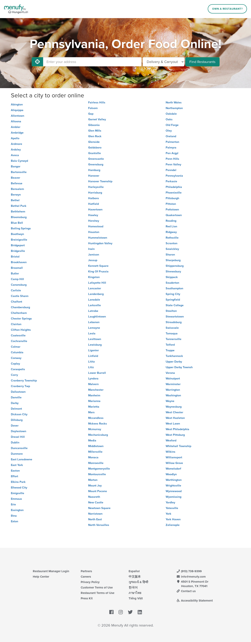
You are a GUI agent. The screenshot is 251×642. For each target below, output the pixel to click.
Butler (15, 273)
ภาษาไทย (135, 593)
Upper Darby (174, 361)
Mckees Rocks (97, 423)
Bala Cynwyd (19, 161)
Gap (90, 113)
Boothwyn (17, 234)
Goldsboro (94, 147)
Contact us (186, 591)
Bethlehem (18, 211)
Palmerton (172, 142)
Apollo (15, 138)
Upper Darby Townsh (179, 367)
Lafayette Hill (97, 282)
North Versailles (98, 525)
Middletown (95, 446)
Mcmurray (94, 429)
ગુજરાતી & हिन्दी (138, 582)
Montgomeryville (99, 468)
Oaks (169, 119)
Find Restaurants (202, 62)
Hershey (93, 221)
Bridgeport (18, 245)
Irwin (91, 249)
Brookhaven (19, 262)
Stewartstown (175, 316)
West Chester (174, 412)
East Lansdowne (21, 459)
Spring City (173, 294)
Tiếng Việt (136, 598)
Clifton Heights (21, 330)
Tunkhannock (174, 356)
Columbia (17, 352)
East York (17, 465)
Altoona (16, 121)
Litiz (91, 367)
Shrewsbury (173, 271)
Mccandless (95, 418)
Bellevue (16, 183)
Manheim (94, 395)
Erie (13, 504)
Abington (17, 104)
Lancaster (94, 288)
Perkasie (171, 181)
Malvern (93, 384)
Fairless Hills (96, 102)
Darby (15, 403)
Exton (14, 521)
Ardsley (16, 149)
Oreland (171, 136)
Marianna (94, 401)
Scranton (171, 243)
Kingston (94, 277)
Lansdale (94, 299)
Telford (170, 344)
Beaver (15, 177)
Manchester (95, 390)
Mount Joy (95, 485)
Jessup (92, 260)
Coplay (15, 363)
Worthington (174, 480)
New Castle (95, 502)
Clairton (16, 324)
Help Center (41, 576)
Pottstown (172, 209)
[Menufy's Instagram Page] (121, 612)
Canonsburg (19, 284)
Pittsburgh (172, 198)
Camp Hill (17, 279)
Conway (16, 358)
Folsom (93, 108)
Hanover (93, 175)
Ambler (15, 127)
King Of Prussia (98, 271)
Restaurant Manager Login (51, 571)
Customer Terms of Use (97, 587)
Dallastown (18, 392)
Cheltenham (19, 313)
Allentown (17, 115)
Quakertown (174, 215)
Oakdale (171, 113)
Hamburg (94, 170)
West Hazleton (175, 418)
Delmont (16, 408)
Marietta (93, 406)
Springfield (173, 299)
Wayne (170, 401)
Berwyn (16, 194)
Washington (173, 395)
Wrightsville (173, 485)
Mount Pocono (97, 491)
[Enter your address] (92, 61)
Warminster (173, 384)
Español (134, 571)
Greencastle (96, 159)
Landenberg (96, 294)
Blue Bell (17, 223)
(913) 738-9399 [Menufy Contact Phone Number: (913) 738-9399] (189, 571)
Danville (16, 397)
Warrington (173, 390)
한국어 (133, 587)
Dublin (15, 442)
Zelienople (173, 525)
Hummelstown (97, 237)
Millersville (95, 451)
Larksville (94, 305)
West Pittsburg (175, 435)
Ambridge (17, 132)
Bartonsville (19, 172)
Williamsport (174, 457)
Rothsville (172, 237)
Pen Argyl (172, 153)
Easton (15, 470)
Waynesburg (174, 406)
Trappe (170, 350)
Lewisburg (95, 344)
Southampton (174, 288)
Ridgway (171, 232)
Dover (15, 425)
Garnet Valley (97, 119)
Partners (86, 571)
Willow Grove (174, 463)
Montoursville (97, 474)
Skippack (172, 277)
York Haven (173, 519)
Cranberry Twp (20, 386)
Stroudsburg (174, 322)
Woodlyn (171, 474)
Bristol (15, 256)
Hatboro (93, 198)
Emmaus (16, 499)
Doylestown (18, 431)
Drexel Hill (18, 437)
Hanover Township (100, 181)
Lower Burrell (97, 373)
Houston (93, 232)
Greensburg (95, 164)
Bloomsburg (19, 217)
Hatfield (93, 204)
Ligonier (93, 350)
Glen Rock (94, 136)
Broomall (17, 268)
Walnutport (173, 378)
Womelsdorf (173, 468)
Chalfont (16, 301)
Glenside (94, 142)
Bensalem (17, 189)
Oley (169, 130)
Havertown (95, 209)
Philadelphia (174, 187)
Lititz (91, 361)
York (168, 513)
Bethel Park (18, 206)
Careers (86, 576)
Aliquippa (17, 110)
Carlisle (16, 290)
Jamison (93, 254)
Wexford (171, 440)
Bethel (15, 200)
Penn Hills (172, 159)
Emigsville (17, 493)
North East (95, 519)
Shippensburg (175, 266)
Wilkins (170, 451)
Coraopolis (18, 369)
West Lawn (173, 423)
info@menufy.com (191, 576)
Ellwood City (19, 487)
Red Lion (171, 226)
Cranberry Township (24, 380)
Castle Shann (19, 296)
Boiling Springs (21, 228)
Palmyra (171, 147)
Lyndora (93, 378)
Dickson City (19, 414)
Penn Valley (173, 164)
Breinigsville (19, 239)
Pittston (171, 204)
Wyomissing (173, 497)
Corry (14, 375)
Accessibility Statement (195, 600)
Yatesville (172, 508)
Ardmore (16, 144)
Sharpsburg (173, 260)
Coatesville (18, 335)
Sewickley (172, 249)
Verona (170, 373)
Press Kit (87, 598)
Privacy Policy (90, 582)
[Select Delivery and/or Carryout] (163, 61)
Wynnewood (174, 491)
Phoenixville (174, 192)
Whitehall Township (178, 446)
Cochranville (19, 341)
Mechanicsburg (98, 435)
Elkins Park (18, 482)
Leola (91, 333)
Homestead (95, 226)
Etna (14, 515)
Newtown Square (99, 508)
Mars (91, 412)
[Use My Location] (37, 61)
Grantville (94, 153)
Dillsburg (17, 420)
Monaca (93, 457)
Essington (17, 510)
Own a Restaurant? (227, 8)
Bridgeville (18, 251)
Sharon (170, 254)
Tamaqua (172, 333)
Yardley (170, 502)
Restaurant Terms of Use (97, 593)
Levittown (94, 339)
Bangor (15, 166)
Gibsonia (94, 125)
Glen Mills (94, 130)
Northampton (174, 108)
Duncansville (19, 448)
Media (92, 440)
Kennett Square (98, 266)
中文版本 (135, 576)
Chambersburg (20, 307)
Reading (171, 221)
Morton (92, 480)
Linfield (93, 356)
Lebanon (93, 322)
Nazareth (94, 497)
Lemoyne (94, 328)
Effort (14, 476)
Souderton (172, 282)
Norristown (95, 513)
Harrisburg (95, 192)
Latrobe (93, 311)
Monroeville (95, 463)
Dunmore (17, 453)
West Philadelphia (177, 429)
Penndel (171, 170)
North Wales (174, 102)
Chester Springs (21, 318)
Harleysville (96, 187)
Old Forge (172, 125)
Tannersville (173, 339)
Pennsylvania (174, 175)
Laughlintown (97, 316)
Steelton (171, 311)
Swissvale (172, 328)
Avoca (15, 155)
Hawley (93, 215)
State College (175, 305)
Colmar (15, 346)
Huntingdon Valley (100, 243)
